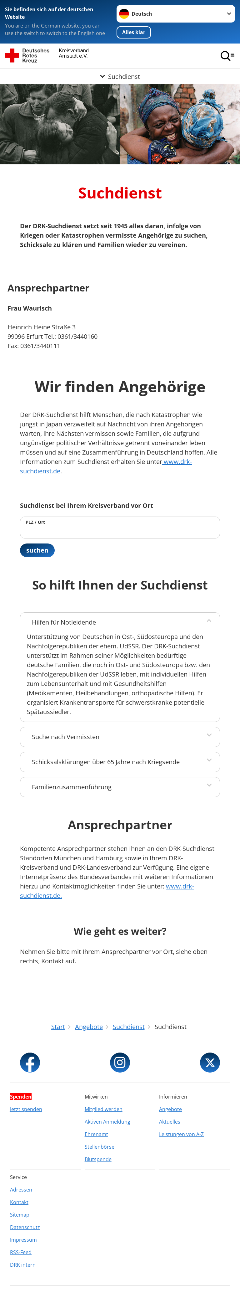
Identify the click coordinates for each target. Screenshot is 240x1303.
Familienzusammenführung (72, 787)
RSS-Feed (21, 1252)
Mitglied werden (103, 1109)
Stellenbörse (99, 1146)
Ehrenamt (96, 1134)
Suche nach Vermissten (65, 737)
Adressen (21, 1189)
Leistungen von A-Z (181, 1134)
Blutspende (98, 1159)
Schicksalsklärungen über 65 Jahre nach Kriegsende (106, 762)
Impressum (23, 1239)
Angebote (170, 1109)
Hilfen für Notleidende (64, 622)
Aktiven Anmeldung (107, 1121)
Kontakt (19, 1202)
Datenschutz (25, 1227)
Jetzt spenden (26, 1109)
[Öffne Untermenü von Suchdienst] (120, 76)
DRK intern (23, 1264)
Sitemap (19, 1214)
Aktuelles (169, 1121)
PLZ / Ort (35, 522)
